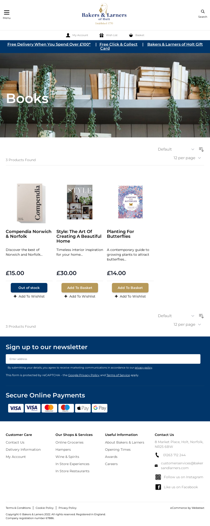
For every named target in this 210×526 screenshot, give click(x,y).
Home (36, 85)
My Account (16, 457)
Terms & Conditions (18, 508)
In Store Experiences (72, 464)
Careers (111, 464)
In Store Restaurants (72, 471)
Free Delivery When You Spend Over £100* (49, 44)
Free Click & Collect (118, 44)
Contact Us (15, 442)
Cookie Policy (45, 508)
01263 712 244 (170, 454)
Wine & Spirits (67, 457)
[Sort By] (178, 149)
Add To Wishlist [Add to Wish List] (29, 296)
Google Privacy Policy (83, 375)
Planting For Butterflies (120, 234)
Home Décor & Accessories (63, 85)
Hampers (63, 449)
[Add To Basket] (79, 288)
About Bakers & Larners (124, 442)
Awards (111, 457)
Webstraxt (198, 508)
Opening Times (118, 449)
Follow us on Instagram (179, 477)
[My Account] (77, 35)
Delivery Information (23, 449)
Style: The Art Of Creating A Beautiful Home (78, 236)
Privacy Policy (68, 508)
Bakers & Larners (16, 85)
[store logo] (104, 14)
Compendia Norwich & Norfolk (28, 234)
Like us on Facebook (176, 487)
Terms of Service (118, 375)
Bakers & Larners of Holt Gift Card (151, 46)
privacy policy (143, 367)
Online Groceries (69, 442)
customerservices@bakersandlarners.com (179, 465)
